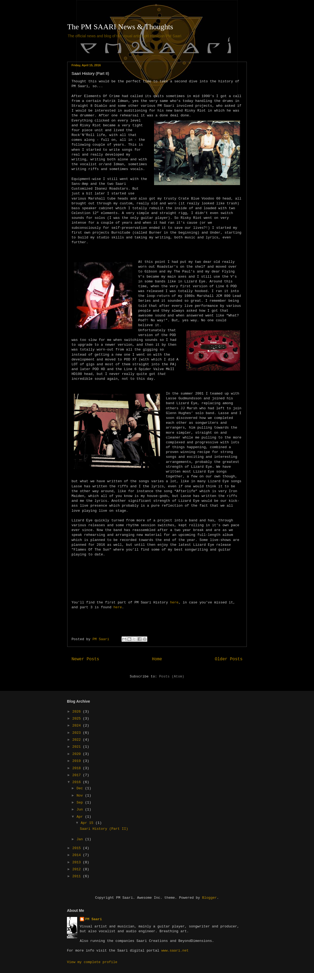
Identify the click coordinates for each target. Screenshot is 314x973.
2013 (77, 862)
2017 (77, 775)
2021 (77, 747)
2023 (77, 733)
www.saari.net (174, 951)
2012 (77, 869)
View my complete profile (92, 962)
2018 (77, 768)
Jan (81, 839)
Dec (81, 788)
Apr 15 (88, 823)
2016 (77, 782)
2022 (77, 740)
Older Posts (228, 659)
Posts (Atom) (171, 677)
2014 (77, 855)
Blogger (209, 898)
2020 (77, 754)
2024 (77, 726)
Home (157, 659)
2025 (77, 719)
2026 (77, 712)
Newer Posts (85, 659)
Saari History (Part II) (90, 73)
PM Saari (93, 919)
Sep (81, 803)
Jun (81, 810)
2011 (77, 876)
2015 (77, 848)
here (174, 602)
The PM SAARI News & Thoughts (120, 27)
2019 (77, 761)
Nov (81, 796)
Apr (81, 817)
